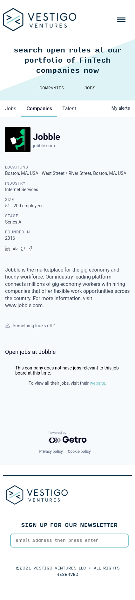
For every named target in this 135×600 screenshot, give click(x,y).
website (97, 383)
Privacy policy (51, 451)
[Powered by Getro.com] (68, 437)
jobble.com (44, 145)
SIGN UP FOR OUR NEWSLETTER (69, 525)
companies (39, 109)
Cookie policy (79, 451)
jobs (10, 109)
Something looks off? (30, 325)
